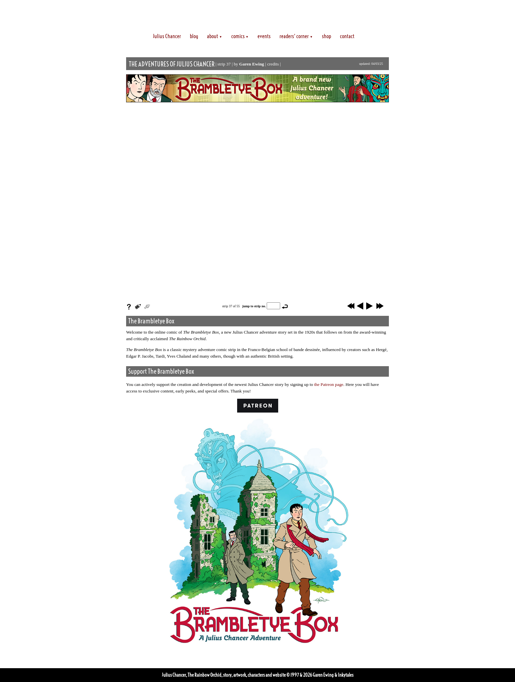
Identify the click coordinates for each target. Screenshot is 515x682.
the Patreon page (328, 384)
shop (326, 36)
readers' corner (296, 36)
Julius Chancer (167, 36)
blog (194, 36)
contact (347, 36)
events (264, 36)
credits (273, 64)
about (214, 36)
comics (240, 36)
